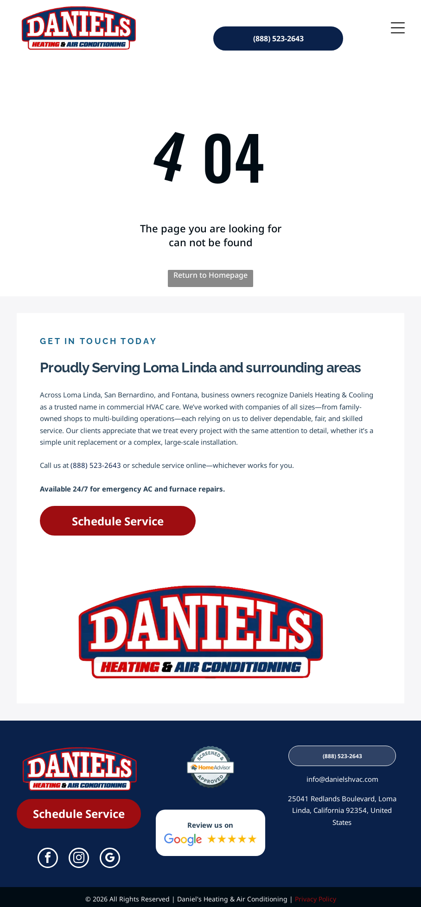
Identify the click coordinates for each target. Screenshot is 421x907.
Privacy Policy (315, 895)
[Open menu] (398, 25)
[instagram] (79, 855)
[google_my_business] (110, 855)
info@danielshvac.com (342, 775)
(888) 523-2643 (95, 461)
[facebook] (48, 855)
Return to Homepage (210, 271)
